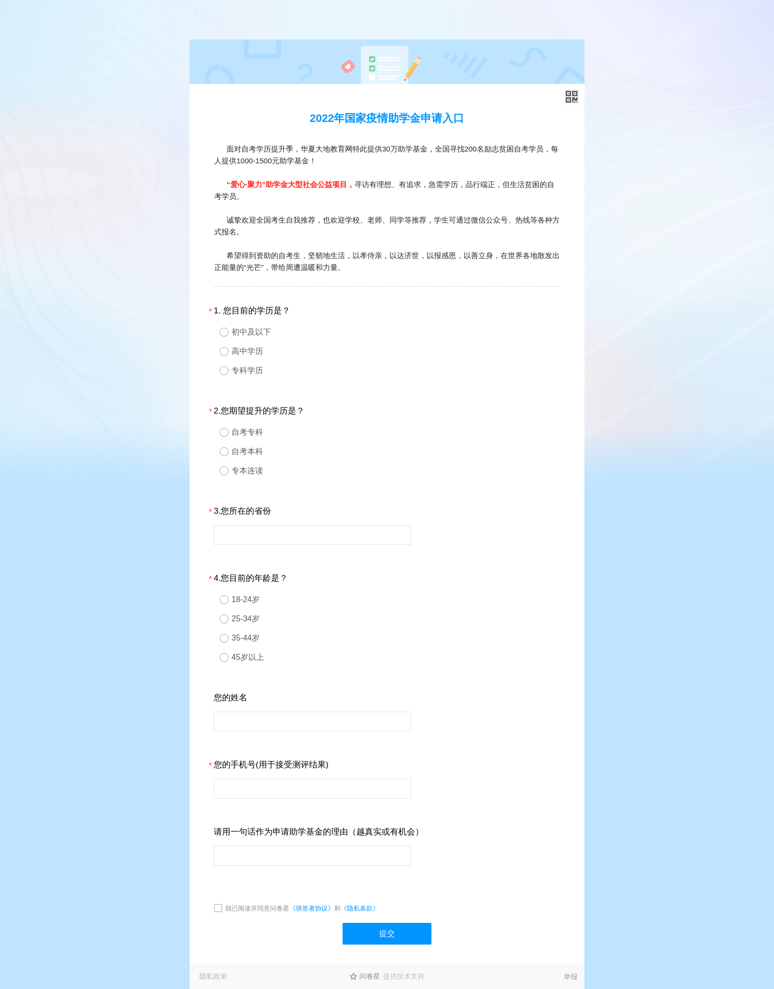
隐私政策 (213, 976)
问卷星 (369, 976)
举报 (571, 977)
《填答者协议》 (311, 908)
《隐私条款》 (360, 908)
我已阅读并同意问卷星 (257, 908)
